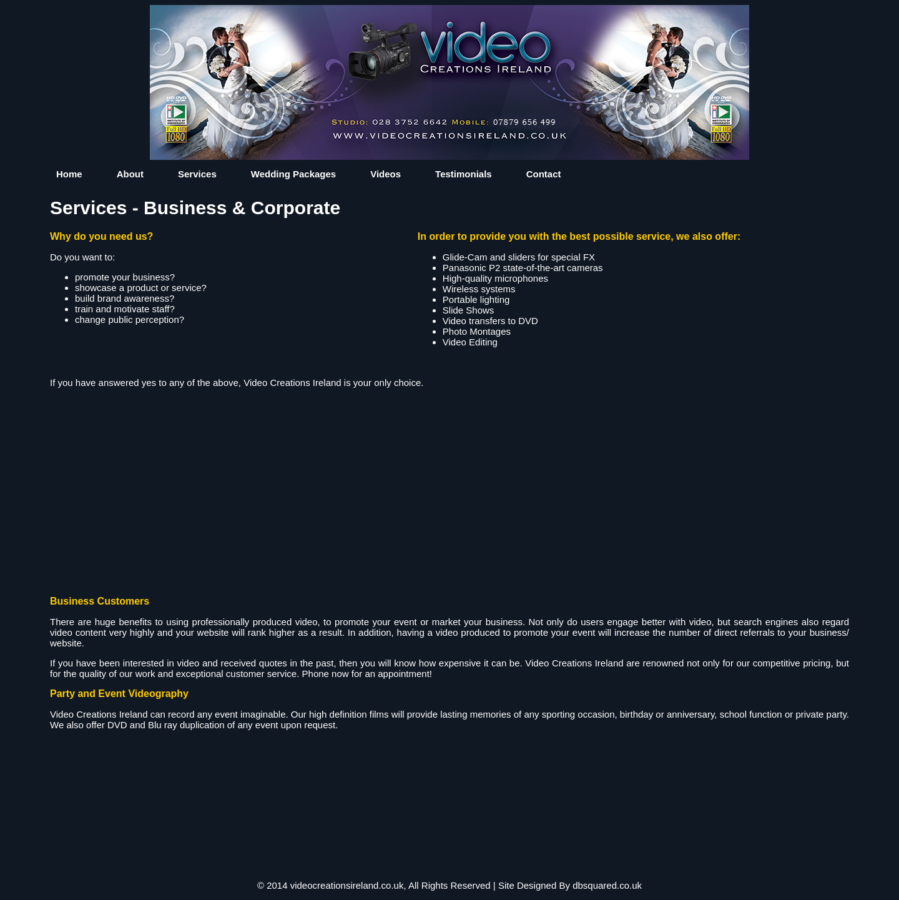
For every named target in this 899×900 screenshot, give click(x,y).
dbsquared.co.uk (607, 885)
